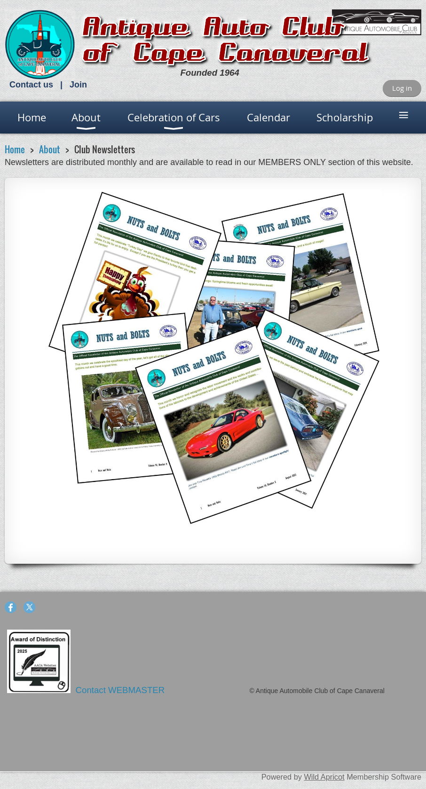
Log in (402, 88)
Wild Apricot (324, 777)
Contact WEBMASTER (121, 690)
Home (15, 149)
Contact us (31, 84)
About (49, 149)
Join (78, 84)
